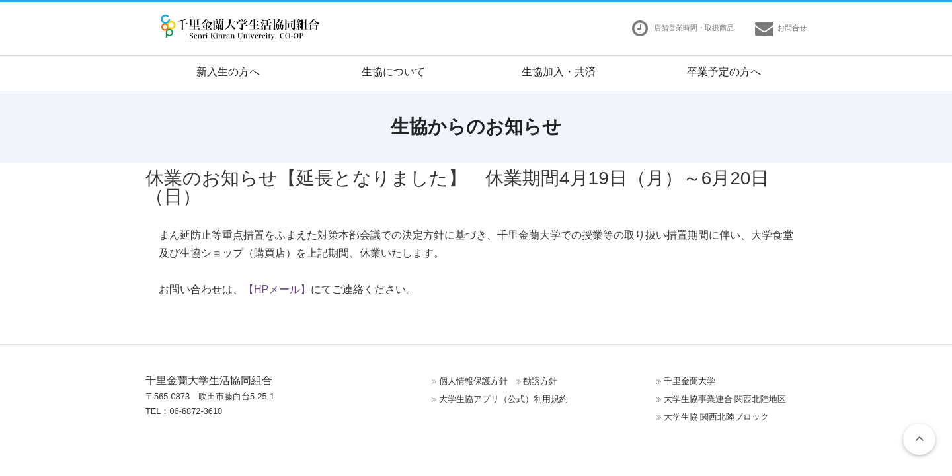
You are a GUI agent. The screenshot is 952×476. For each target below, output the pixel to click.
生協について (393, 71)
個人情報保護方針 (473, 381)
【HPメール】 (277, 289)
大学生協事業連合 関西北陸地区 (725, 399)
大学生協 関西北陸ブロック (717, 417)
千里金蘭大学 (689, 381)
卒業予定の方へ (724, 71)
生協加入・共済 (559, 71)
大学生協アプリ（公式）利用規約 (503, 399)
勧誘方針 (540, 381)
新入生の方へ (228, 71)
